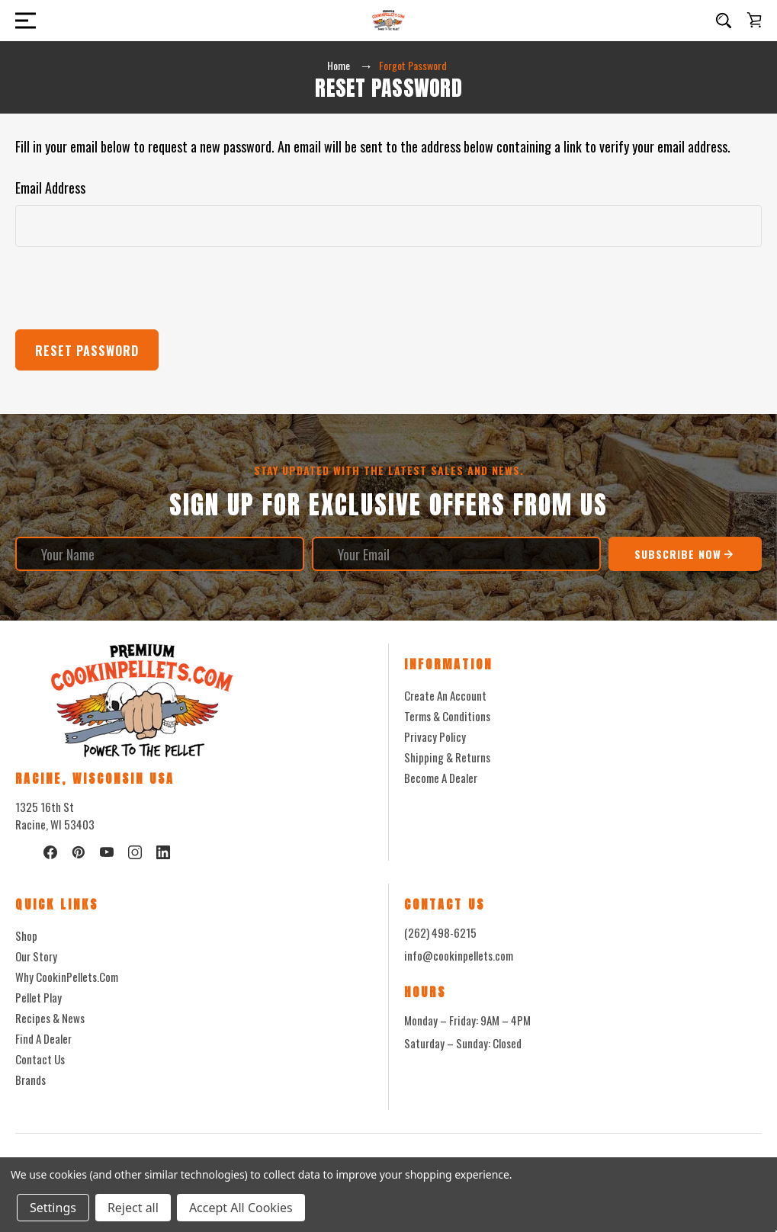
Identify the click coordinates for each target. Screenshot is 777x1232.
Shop (26, 935)
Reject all (133, 1207)
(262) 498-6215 (440, 932)
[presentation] (131, 288)
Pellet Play (38, 997)
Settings (53, 1207)
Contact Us (40, 1059)
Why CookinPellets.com (66, 976)
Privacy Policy (435, 736)
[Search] (723, 20)
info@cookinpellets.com (458, 955)
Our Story (36, 956)
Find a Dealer (43, 1038)
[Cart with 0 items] (754, 19)
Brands (30, 1079)
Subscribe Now (684, 554)
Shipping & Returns (447, 757)
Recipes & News (50, 1017)
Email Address (50, 187)
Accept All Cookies (241, 1207)
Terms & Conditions (447, 715)
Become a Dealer (440, 777)
